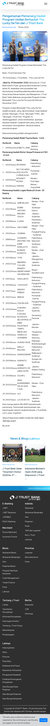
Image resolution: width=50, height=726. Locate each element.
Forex (27, 526)
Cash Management (10, 578)
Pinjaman (29, 521)
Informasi (29, 613)
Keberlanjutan (8, 630)
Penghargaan (8, 634)
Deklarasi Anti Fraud (11, 665)
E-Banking (7, 503)
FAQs (4, 652)
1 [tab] (24, 59)
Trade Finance (8, 582)
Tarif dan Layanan (33, 530)
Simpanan (29, 508)
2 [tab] (26, 59)
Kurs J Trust (30, 535)
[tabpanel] (25, 46)
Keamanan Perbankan (11, 670)
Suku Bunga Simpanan (12, 698)
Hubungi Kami (8, 647)
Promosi (5, 656)
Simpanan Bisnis (9, 552)
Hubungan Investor (10, 621)
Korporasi (29, 604)
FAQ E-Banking (8, 521)
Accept (43, 720)
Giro (27, 517)
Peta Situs (6, 661)
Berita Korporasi (9, 27)
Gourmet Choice (9, 536)
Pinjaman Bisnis (8, 566)
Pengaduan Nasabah (11, 674)
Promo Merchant (9, 532)
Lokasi (5, 604)
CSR (27, 609)
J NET (5, 508)
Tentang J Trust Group (12, 625)
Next (43, 46)
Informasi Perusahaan (11, 616)
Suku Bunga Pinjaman (11, 694)
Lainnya (28, 539)
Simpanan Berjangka (34, 512)
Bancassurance (31, 557)
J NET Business (9, 512)
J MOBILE (6, 517)
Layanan (29, 552)
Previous (7, 46)
